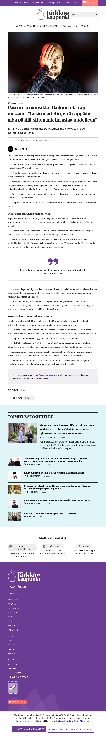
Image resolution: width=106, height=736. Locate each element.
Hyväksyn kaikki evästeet (29, 729)
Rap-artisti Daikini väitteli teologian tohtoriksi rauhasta (50, 514)
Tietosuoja (12, 668)
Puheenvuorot (14, 608)
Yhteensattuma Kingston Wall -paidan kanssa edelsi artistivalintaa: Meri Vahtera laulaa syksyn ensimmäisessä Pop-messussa (67, 429)
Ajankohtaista (14, 599)
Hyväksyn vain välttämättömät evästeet (70, 729)
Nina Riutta (28, 140)
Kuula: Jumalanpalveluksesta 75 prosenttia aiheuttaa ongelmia (54, 473)
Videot (10, 621)
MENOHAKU (91, 3)
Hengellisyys (13, 612)
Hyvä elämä (12, 604)
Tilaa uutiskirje (72, 3)
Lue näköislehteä (21, 3)
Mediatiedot (12, 664)
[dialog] (53, 723)
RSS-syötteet (13, 625)
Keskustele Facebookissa (24, 547)
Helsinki (11, 636)
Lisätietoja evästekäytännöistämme (72, 721)
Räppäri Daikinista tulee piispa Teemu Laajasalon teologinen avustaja (57, 500)
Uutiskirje (85, 546)
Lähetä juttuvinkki (54, 3)
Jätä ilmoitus (37, 3)
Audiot (11, 617)
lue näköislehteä (17, 677)
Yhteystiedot (13, 660)
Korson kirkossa (46, 374)
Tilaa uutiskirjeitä (14, 673)
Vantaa (11, 649)
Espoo (10, 640)
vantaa (29, 398)
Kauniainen (12, 645)
